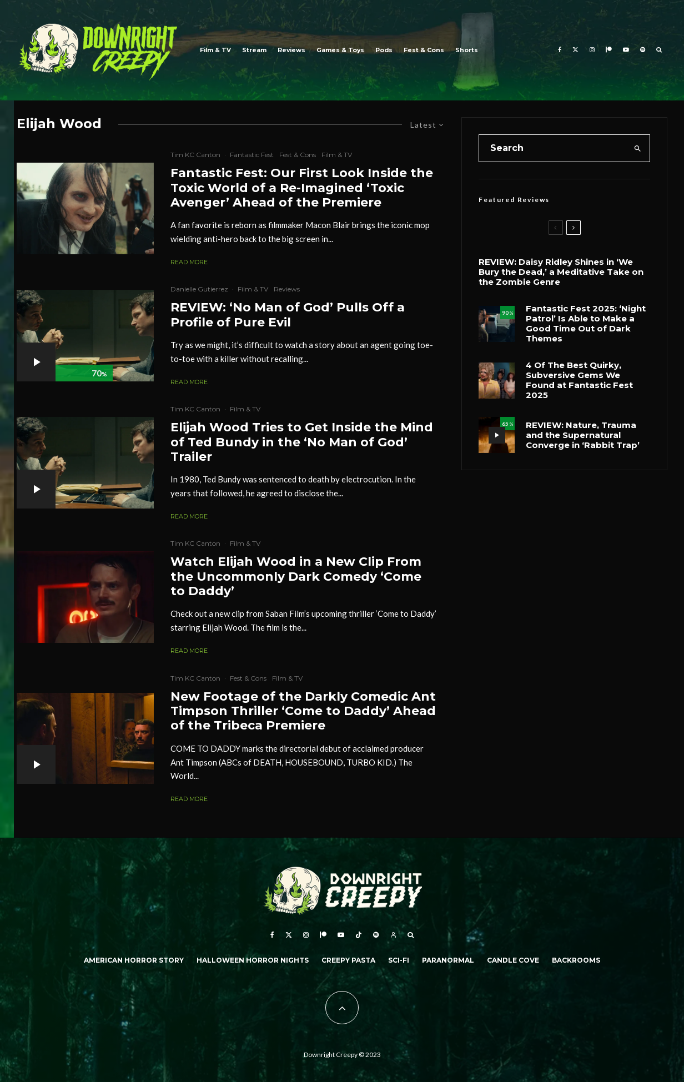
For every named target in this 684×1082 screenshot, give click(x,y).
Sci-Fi (398, 960)
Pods (384, 50)
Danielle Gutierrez (199, 289)
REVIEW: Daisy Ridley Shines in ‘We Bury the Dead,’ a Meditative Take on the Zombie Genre (561, 272)
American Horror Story (134, 960)
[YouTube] (625, 50)
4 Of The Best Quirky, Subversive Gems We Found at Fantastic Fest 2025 (579, 380)
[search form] (552, 148)
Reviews (291, 50)
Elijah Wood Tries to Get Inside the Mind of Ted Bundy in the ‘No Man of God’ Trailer (301, 442)
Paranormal (448, 960)
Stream (254, 50)
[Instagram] (592, 50)
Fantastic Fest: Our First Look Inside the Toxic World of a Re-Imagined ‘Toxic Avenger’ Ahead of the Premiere (301, 188)
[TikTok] (359, 935)
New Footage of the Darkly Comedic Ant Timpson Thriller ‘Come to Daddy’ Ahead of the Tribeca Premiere (303, 711)
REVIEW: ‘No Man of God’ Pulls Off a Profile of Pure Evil (287, 314)
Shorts (466, 50)
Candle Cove (513, 960)
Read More (189, 262)
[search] (638, 148)
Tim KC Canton (195, 154)
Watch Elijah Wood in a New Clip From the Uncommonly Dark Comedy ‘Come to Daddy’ (295, 576)
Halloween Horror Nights (253, 960)
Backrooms (576, 960)
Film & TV (215, 50)
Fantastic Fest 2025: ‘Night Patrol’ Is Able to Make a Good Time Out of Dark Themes (586, 324)
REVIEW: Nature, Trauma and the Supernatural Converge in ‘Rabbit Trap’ (583, 435)
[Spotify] (643, 50)
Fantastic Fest (252, 154)
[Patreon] (608, 50)
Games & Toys (340, 50)
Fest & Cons (424, 50)
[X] (575, 50)
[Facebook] (560, 50)
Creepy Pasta (348, 960)
